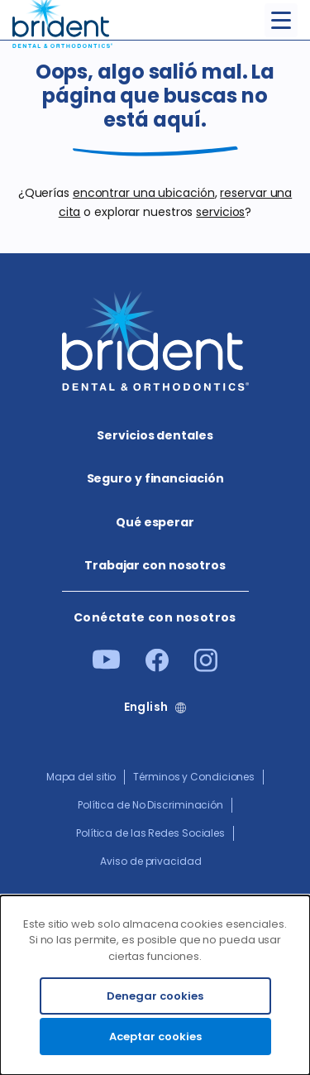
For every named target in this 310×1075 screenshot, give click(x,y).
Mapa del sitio (81, 777)
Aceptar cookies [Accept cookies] (155, 1036)
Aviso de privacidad (150, 861)
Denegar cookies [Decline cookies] (155, 996)
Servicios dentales (154, 435)
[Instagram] (205, 668)
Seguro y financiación (155, 478)
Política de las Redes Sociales (150, 833)
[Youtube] (106, 665)
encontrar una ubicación (144, 193)
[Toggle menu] (281, 20)
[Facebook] (157, 668)
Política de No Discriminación (150, 805)
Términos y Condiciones (194, 777)
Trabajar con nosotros (155, 565)
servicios (220, 212)
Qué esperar (155, 522)
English (146, 707)
